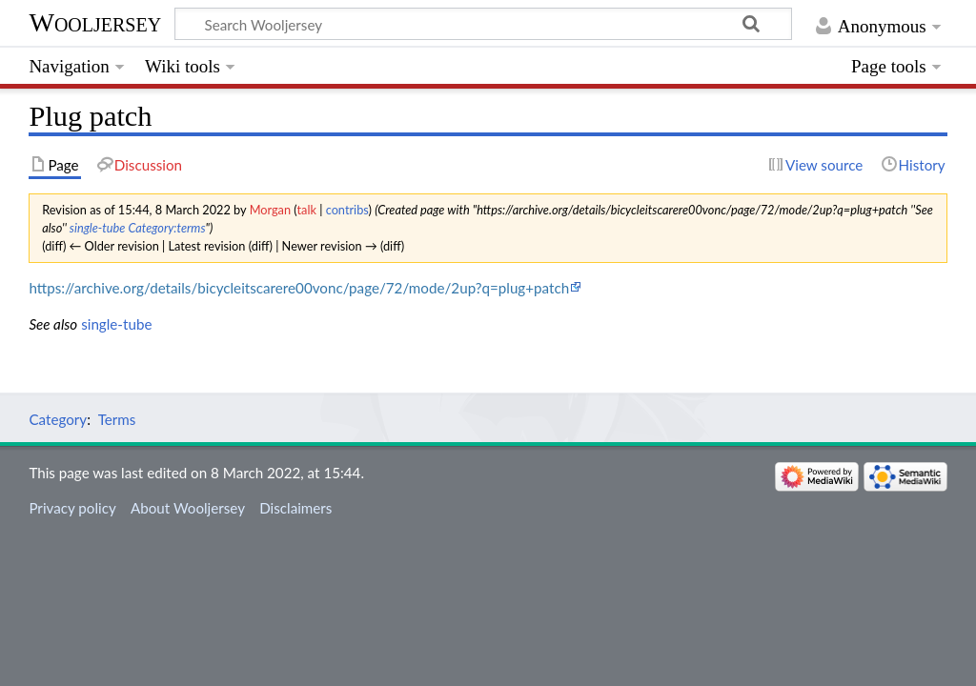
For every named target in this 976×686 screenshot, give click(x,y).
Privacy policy (72, 507)
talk (306, 209)
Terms (117, 419)
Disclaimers (295, 507)
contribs (347, 209)
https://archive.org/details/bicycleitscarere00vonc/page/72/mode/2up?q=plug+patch (299, 287)
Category (58, 419)
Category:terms (166, 227)
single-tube (98, 227)
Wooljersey (95, 22)
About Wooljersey (188, 507)
